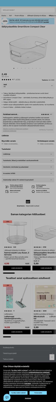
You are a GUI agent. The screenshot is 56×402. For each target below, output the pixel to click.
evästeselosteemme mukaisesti (39, 372)
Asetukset (27, 383)
